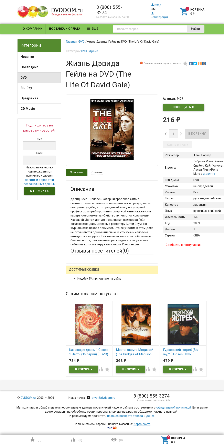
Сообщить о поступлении (183, 108)
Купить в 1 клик (177, 144)
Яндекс (83, 279)
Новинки (27, 57)
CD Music (28, 109)
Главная (71, 41)
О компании (32, 29)
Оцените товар (81, 342)
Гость (76, 272)
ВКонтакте (121, 272)
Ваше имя (77, 293)
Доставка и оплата (64, 29)
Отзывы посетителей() (100, 251)
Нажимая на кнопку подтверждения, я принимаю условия (39, 176)
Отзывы (97, 172)
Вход (156, 5)
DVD (24, 77)
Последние (30, 67)
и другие (208, 174)
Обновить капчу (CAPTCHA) (121, 410)
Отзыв (75, 349)
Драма (93, 51)
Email (74, 308)
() (35, 440)
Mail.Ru (96, 272)
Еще (92, 29)
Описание (76, 172)
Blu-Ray (26, 88)
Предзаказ (29, 98)
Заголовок (78, 327)
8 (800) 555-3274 (109, 9)
